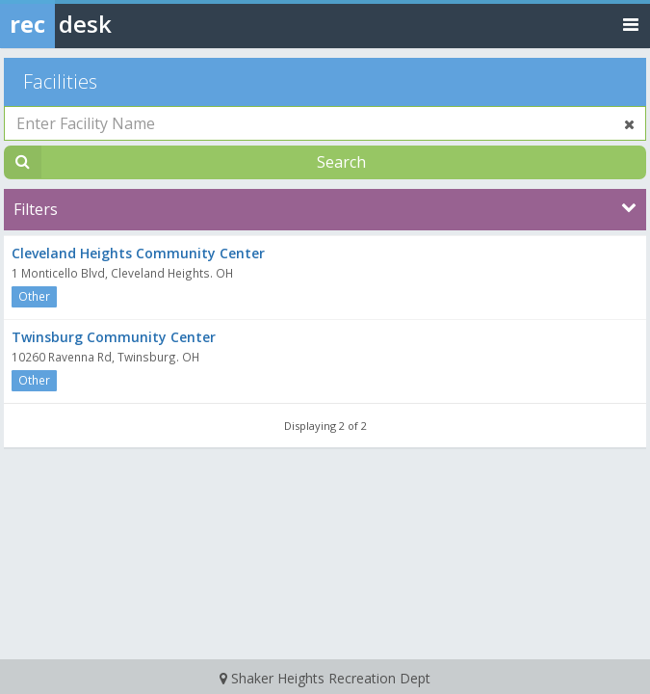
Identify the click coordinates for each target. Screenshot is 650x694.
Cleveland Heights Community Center (138, 253)
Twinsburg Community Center (114, 337)
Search (341, 162)
